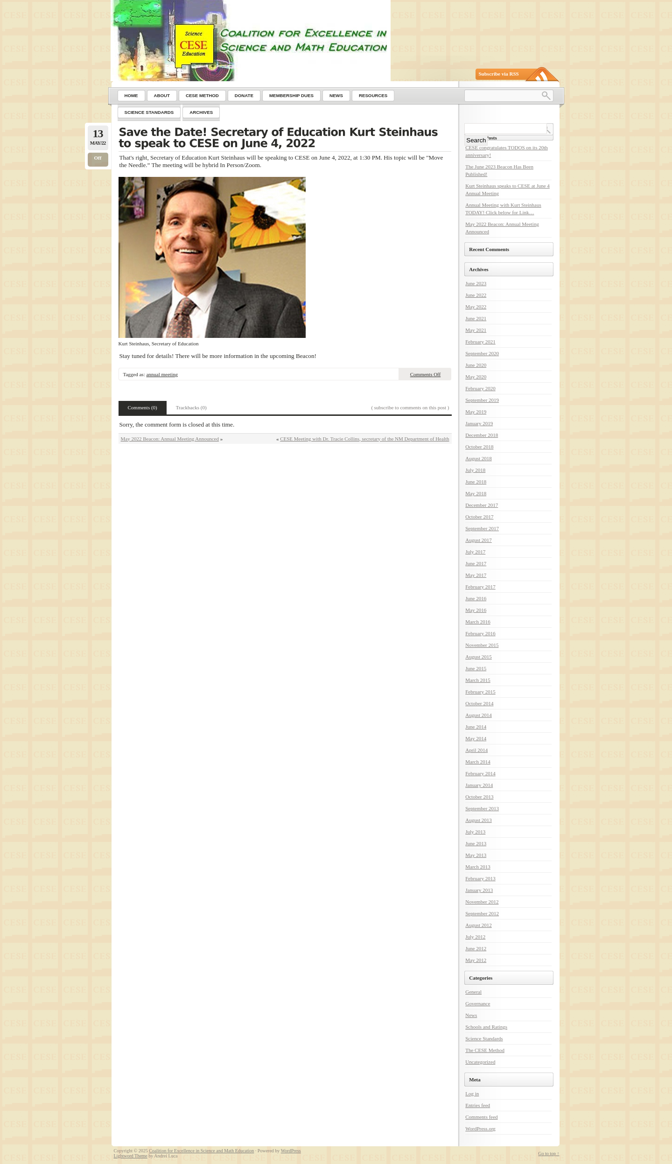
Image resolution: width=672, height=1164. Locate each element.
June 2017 (475, 563)
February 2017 (480, 586)
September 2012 (482, 913)
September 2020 (482, 353)
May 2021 (475, 330)
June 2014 (475, 726)
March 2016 (477, 621)
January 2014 (479, 785)
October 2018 (479, 446)
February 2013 (480, 878)
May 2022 (475, 306)
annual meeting (162, 374)
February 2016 (480, 633)
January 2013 (479, 890)
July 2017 (475, 551)
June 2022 (475, 295)
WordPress (291, 1150)
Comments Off (425, 374)
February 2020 (480, 388)
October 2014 (479, 703)
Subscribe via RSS (499, 74)
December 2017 (481, 505)
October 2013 (479, 796)
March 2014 (477, 761)
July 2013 (475, 831)
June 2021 (475, 318)
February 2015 (480, 691)
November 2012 (481, 902)
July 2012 (475, 937)
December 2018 (481, 435)
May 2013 (475, 855)
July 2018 (475, 470)
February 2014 (480, 773)
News (471, 1015)
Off (98, 158)
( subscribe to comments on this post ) (410, 407)
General (473, 992)
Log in (472, 1093)
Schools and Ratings (486, 1027)
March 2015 (477, 680)
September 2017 (482, 528)
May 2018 (475, 493)
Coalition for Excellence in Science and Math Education (201, 1150)
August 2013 (478, 820)
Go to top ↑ (548, 1153)
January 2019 (479, 423)
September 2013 (482, 808)
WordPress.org (480, 1128)
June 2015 (475, 668)
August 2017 (478, 540)
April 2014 (476, 750)
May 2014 (475, 738)
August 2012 (478, 925)
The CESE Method (484, 1050)
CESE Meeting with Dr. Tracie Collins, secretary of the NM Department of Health (364, 439)
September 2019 (482, 400)
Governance (477, 1003)
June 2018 (475, 481)
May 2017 (475, 575)
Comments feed (481, 1117)
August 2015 (478, 656)
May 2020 (475, 376)
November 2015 (481, 645)
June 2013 (475, 843)
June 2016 (475, 598)
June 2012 (475, 948)
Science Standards (484, 1038)
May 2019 (475, 411)
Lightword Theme (130, 1155)
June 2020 (475, 365)
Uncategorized (480, 1062)
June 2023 (475, 283)
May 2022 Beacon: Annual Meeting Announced (170, 439)
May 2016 (475, 610)
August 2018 (478, 458)
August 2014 (478, 715)
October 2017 (479, 516)
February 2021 (480, 341)
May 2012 (475, 960)
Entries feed (477, 1105)
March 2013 (477, 866)
